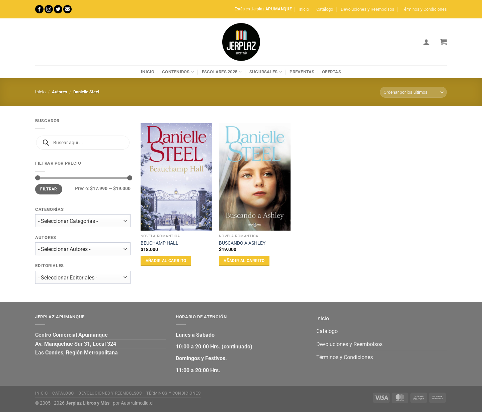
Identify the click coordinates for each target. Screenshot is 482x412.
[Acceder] (426, 41)
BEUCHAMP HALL (159, 243)
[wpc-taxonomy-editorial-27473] (83, 277)
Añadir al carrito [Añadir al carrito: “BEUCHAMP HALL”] (166, 260)
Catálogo (324, 9)
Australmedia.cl (137, 403)
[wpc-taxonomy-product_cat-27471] (83, 220)
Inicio (304, 9)
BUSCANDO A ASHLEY (242, 243)
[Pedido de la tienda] (413, 92)
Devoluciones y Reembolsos (367, 9)
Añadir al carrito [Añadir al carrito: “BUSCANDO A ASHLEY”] (244, 260)
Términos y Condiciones (424, 9)
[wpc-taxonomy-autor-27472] (83, 249)
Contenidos (178, 72)
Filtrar (48, 189)
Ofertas (331, 71)
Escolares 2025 (222, 72)
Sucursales (265, 72)
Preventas (302, 71)
